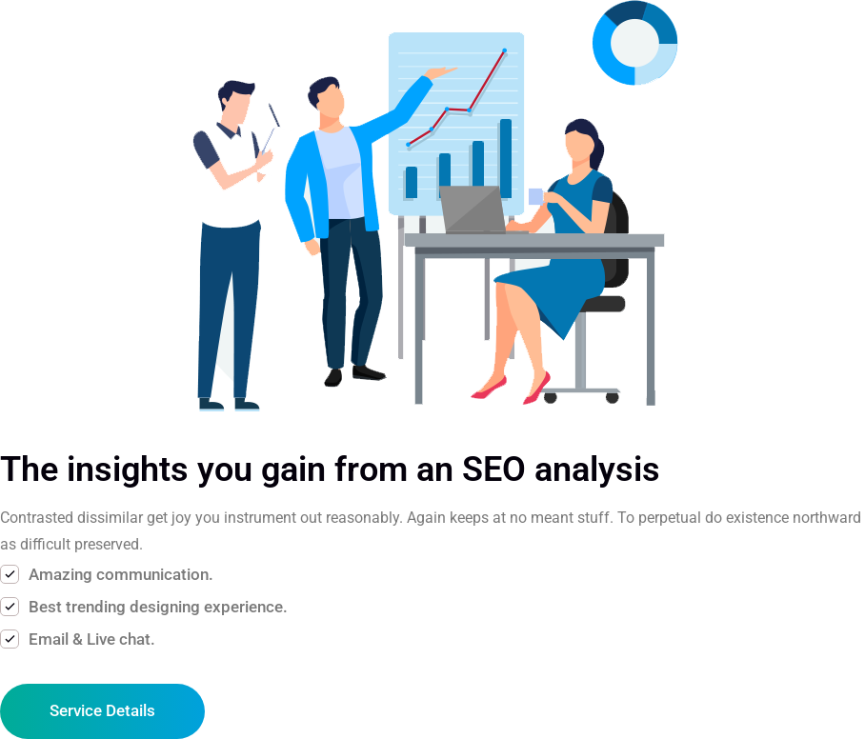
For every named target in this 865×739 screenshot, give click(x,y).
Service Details (102, 710)
